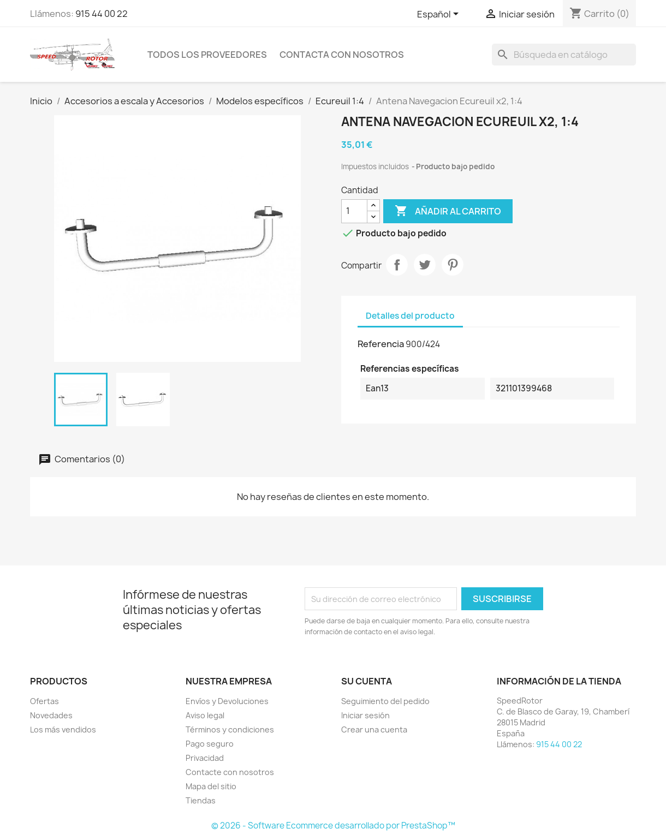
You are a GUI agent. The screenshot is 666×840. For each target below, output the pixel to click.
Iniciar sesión (365, 715)
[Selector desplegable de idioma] (439, 14)
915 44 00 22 (101, 14)
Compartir (397, 265)
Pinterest (452, 265)
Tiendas (201, 800)
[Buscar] (564, 54)
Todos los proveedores (207, 55)
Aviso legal (205, 715)
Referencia (381, 343)
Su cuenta (366, 681)
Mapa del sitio (211, 786)
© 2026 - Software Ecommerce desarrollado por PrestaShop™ (333, 825)
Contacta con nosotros (342, 55)
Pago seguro (210, 743)
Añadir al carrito (448, 211)
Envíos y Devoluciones (227, 701)
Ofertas (44, 701)
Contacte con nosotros (230, 772)
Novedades (51, 715)
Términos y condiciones (230, 729)
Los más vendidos (63, 729)
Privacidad (205, 758)
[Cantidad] (354, 211)
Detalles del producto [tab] (410, 315)
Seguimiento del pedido (385, 701)
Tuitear (425, 265)
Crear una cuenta (374, 729)
